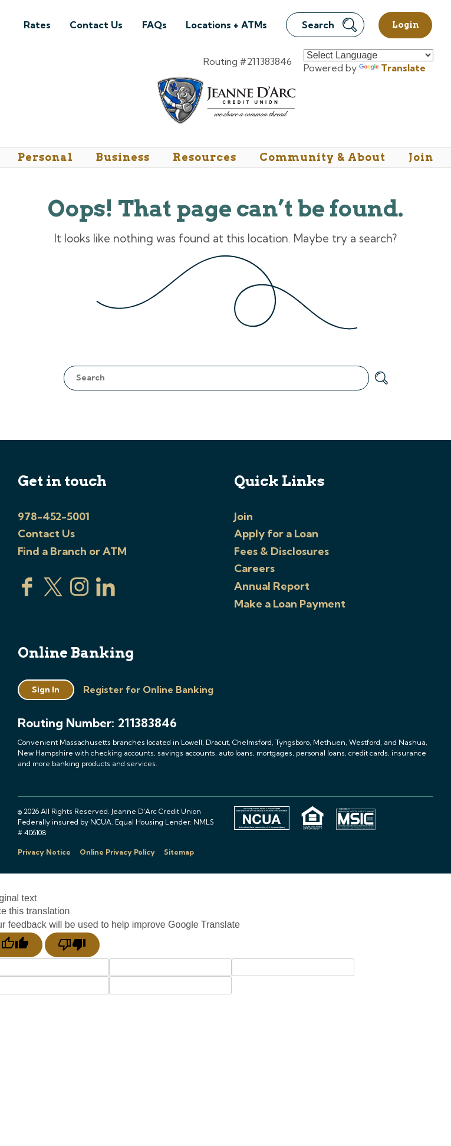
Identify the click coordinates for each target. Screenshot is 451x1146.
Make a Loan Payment (289, 603)
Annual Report (272, 586)
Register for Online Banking (148, 689)
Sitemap (179, 852)
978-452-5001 (54, 516)
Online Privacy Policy (117, 852)
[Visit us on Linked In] (105, 593)
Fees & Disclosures (281, 551)
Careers (254, 568)
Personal (45, 157)
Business (123, 157)
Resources (204, 157)
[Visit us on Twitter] (53, 593)
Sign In (46, 689)
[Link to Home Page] (225, 102)
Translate (392, 68)
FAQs (154, 25)
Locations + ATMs (226, 25)
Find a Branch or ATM (72, 551)
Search (329, 25)
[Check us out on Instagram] (79, 593)
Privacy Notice (44, 852)
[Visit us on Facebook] (27, 593)
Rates (37, 25)
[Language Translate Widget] (368, 55)
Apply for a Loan (276, 533)
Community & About (322, 157)
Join (421, 157)
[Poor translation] (72, 944)
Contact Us (96, 25)
